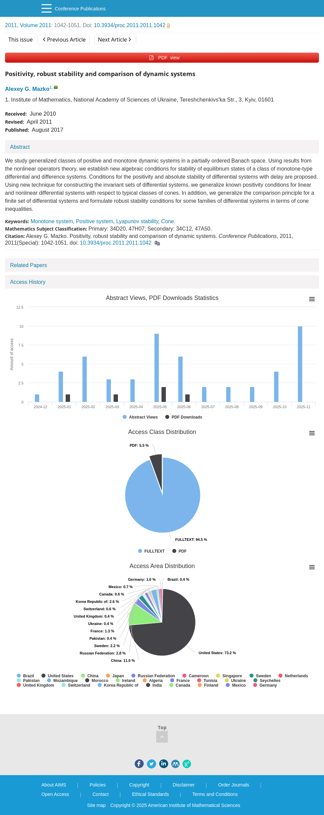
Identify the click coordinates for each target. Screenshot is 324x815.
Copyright (139, 785)
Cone (167, 221)
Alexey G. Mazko (27, 89)
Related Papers (28, 265)
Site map (96, 805)
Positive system (94, 221)
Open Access (55, 794)
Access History (28, 282)
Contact (100, 794)
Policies (97, 785)
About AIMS (54, 785)
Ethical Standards (150, 794)
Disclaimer (184, 785)
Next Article (114, 39)
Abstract (20, 147)
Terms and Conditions (215, 794)
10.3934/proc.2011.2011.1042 (132, 25)
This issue (20, 39)
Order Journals (233, 785)
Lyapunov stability (137, 221)
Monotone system (51, 221)
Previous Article (64, 39)
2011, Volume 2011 (28, 25)
